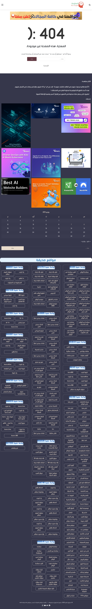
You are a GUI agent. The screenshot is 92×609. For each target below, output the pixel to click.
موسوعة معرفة (84, 590)
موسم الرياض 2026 (53, 305)
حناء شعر (39, 423)
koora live (70, 381)
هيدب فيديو (70, 487)
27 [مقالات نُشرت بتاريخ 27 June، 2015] (84, 236)
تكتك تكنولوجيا (84, 451)
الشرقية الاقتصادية (70, 441)
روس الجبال (70, 517)
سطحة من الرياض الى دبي (84, 311)
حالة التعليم (70, 542)
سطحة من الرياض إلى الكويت (84, 331)
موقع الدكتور (84, 555)
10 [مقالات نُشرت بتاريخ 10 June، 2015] (33, 224)
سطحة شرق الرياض (84, 285)
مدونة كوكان (70, 451)
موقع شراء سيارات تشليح (39, 577)
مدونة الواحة (70, 568)
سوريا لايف (21, 423)
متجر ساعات (70, 355)
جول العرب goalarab (21, 300)
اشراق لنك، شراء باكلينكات (53, 281)
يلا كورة (14, 373)
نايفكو (70, 585)
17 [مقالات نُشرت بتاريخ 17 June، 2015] (33, 228)
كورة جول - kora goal (21, 418)
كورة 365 (21, 295)
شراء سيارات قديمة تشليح (46, 588)
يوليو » (83, 241)
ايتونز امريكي (39, 331)
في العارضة (7, 368)
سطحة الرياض (84, 272)
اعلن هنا (70, 402)
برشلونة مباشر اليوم (7, 340)
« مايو (89, 241)
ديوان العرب (84, 517)
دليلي (84, 412)
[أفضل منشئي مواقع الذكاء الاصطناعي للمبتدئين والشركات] (16, 186)
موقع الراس (70, 534)
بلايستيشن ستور (53, 410)
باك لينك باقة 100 (53, 462)
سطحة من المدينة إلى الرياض (70, 324)
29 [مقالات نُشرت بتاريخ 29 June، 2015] (59, 236)
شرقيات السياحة (71, 504)
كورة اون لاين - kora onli (7, 411)
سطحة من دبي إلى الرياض (71, 311)
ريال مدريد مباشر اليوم (21, 340)
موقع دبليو (70, 529)
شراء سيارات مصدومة (39, 583)
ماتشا (39, 429)
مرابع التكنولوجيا (84, 430)
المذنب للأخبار (84, 534)
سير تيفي (21, 322)
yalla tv (21, 278)
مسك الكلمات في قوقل (84, 403)
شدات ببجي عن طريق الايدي (39, 369)
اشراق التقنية (84, 425)
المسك (70, 546)
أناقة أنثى (70, 465)
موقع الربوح (84, 559)
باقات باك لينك (39, 276)
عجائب (84, 465)
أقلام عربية (84, 521)
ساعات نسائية (70, 351)
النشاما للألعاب (70, 538)
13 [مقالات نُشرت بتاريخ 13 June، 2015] (84, 228)
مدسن (84, 474)
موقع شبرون (70, 564)
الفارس (84, 525)
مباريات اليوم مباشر (53, 493)
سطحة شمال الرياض (70, 279)
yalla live (14, 352)
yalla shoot (39, 488)
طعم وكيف (84, 495)
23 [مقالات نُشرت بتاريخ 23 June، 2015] (46, 232)
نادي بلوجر (70, 459)
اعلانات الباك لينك (39, 280)
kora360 (70, 372)
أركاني (84, 499)
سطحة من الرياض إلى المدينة (84, 323)
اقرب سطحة (84, 278)
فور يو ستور (39, 362)
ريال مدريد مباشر (53, 498)
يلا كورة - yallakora (21, 430)
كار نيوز (70, 455)
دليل (70, 581)
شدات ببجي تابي (39, 325)
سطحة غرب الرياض (70, 285)
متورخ (71, 470)
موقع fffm (84, 595)
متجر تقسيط (39, 349)
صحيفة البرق (84, 564)
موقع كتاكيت (84, 581)
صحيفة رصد (84, 585)
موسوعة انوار (84, 508)
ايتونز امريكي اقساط (39, 382)
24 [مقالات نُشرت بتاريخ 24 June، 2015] (33, 232)
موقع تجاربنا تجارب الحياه (53, 474)
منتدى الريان (70, 595)
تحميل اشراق (84, 487)
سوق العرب (39, 452)
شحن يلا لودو (53, 400)
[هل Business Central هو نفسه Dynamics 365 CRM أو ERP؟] (46, 110)
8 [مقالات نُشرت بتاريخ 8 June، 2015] (58, 224)
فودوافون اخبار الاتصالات (53, 288)
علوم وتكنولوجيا (21, 393)
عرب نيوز (84, 440)
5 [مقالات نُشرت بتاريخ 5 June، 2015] (7, 220)
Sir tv (21, 318)
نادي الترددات (70, 478)
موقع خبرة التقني (84, 460)
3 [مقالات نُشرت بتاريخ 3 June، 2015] (33, 220)
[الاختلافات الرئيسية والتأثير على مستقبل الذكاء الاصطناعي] (46, 163)
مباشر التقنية (70, 499)
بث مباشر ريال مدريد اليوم (8, 300)
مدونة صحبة (84, 504)
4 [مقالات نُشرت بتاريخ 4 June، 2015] (20, 220)
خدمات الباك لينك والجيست (52, 447)
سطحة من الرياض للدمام (84, 304)
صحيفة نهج (84, 455)
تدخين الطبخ (70, 555)
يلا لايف (21, 272)
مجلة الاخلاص (70, 589)
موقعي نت (84, 529)
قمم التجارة (84, 568)
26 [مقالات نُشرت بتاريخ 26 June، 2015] (8, 232)
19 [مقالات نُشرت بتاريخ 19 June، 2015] (7, 228)
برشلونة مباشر (39, 492)
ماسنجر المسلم (70, 572)
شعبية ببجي (53, 406)
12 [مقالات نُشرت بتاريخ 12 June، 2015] (7, 224)
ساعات (84, 347)
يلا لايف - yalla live (7, 424)
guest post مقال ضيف (53, 453)
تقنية (39, 287)
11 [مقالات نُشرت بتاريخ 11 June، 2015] (20, 224)
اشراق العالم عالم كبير (39, 294)
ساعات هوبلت (77, 360)
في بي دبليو (84, 551)
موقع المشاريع (84, 538)
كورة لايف (84, 372)
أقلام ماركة (84, 355)
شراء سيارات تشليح (52, 577)
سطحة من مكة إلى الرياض (84, 298)
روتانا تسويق (70, 474)
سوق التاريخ (53, 458)
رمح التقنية (84, 491)
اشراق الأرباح (70, 508)
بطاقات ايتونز (39, 406)
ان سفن (70, 425)
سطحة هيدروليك (39, 552)
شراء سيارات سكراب (39, 571)
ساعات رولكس (84, 351)
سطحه (39, 546)
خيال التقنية (70, 429)
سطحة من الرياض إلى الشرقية (70, 304)
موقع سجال (70, 525)
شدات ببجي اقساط (53, 319)
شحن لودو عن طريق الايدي (39, 401)
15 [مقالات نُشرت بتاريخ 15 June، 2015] (58, 228)
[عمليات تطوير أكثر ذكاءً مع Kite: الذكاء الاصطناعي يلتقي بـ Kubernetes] (16, 163)
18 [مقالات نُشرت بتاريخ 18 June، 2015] (20, 228)
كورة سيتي (8, 295)
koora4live (84, 376)
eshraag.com (23, 602)
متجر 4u (53, 368)
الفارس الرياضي (21, 385)
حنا (53, 429)
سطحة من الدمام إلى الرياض (70, 317)
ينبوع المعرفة (84, 542)
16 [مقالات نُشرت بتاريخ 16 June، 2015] (46, 228)
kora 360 (70, 385)
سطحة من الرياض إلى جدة (84, 292)
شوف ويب (84, 436)
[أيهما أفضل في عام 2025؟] (76, 186)
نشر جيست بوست (39, 447)
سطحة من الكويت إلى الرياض (70, 332)
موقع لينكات (84, 572)
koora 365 (14, 435)
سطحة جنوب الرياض (53, 564)
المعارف (70, 482)
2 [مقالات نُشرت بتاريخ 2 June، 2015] (46, 220)
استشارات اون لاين (84, 482)
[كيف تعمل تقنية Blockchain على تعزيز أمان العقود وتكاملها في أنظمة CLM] (76, 158)
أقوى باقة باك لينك (53, 468)
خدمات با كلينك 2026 (39, 468)
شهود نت (70, 495)
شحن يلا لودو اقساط (39, 338)
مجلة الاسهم (70, 436)
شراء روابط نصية (53, 276)
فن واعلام (14, 448)
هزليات (84, 546)
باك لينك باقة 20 (39, 458)
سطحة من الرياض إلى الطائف (70, 298)
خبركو (84, 421)
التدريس (52, 293)
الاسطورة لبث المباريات (15, 282)
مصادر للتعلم (7, 392)
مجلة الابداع (84, 478)
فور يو (39, 387)
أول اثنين (70, 551)
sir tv (8, 322)
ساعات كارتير (70, 347)
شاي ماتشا (52, 433)
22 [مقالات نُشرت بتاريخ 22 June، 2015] (59, 232)
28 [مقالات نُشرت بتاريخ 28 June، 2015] (71, 236)
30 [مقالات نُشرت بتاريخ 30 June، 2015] (46, 236)
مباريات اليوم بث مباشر (77, 389)
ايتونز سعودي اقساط (52, 338)
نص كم (84, 417)
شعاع (70, 512)
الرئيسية (46, 65)
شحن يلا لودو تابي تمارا (39, 375)
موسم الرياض (39, 299)
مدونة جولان (70, 521)
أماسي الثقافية (84, 470)
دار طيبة (70, 576)
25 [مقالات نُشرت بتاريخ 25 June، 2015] (20, 232)
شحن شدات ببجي (53, 394)
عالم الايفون (84, 446)
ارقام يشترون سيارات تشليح (53, 583)
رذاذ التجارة (70, 491)
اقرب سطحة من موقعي (70, 273)
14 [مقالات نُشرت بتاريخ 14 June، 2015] (71, 228)
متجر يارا (84, 512)
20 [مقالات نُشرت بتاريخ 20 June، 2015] (84, 232)
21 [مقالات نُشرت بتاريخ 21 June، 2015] (71, 232)
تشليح (53, 570)
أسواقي (70, 446)
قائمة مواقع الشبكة (41, 602)
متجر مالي (70, 417)
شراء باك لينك (53, 272)
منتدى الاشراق (53, 299)
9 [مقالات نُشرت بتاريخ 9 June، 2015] (46, 224)
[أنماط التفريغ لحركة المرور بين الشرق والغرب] (16, 125)
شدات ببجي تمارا (39, 318)
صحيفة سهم (84, 576)
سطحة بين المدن (53, 551)
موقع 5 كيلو (70, 412)
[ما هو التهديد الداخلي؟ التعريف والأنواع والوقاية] (46, 193)
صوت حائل (70, 559)
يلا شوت (70, 376)
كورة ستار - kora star (7, 418)
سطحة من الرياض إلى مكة (70, 292)
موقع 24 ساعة (70, 421)
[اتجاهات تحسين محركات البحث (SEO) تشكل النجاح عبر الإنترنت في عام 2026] (76, 118)
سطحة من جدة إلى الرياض (84, 317)
